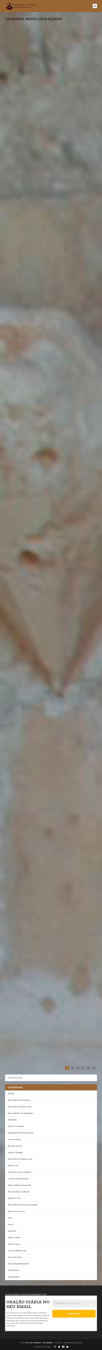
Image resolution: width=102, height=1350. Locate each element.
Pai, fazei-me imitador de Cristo (36, 604)
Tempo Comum (45, 698)
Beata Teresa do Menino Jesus (19, 1107)
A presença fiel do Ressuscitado (37, 171)
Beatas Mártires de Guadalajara (20, 1113)
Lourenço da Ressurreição (18, 1179)
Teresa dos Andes (14, 1257)
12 (88, 1068)
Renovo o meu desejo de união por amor (44, 516)
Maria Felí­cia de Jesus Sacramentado (22, 1205)
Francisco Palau (14, 1139)
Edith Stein (12, 1120)
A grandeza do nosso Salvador (36, 427)
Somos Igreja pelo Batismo (32, 1040)
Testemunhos (47, 1343)
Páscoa (42, 88)
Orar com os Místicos (33, 1343)
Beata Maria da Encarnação (19, 1100)
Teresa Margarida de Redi (18, 1264)
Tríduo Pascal (13, 1270)
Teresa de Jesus (14, 1244)
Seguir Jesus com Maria (29, 342)
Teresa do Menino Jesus (17, 1251)
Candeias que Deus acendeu (32, 82)
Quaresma (43, 264)
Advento (11, 1094)
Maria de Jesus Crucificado (18, 1192)
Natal (41, 1045)
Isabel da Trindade (15, 1153)
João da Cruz (13, 1166)
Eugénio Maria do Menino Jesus (20, 1133)
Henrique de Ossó (15, 1146)
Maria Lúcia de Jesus (32, 88)
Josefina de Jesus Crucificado (19, 1172)
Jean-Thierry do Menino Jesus (20, 1159)
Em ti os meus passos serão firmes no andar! (48, 863)
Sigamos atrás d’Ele (26, 259)
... (83, 1068)
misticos (12, 88)
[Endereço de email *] (74, 1303)
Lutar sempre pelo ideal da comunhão (43, 778)
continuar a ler (19, 103)
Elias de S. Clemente (16, 1126)
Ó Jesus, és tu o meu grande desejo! (39, 693)
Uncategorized (13, 1277)
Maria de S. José (14, 1198)
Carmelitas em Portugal (42, 1347)
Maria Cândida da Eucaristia (19, 1185)
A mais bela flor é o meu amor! (35, 951)
